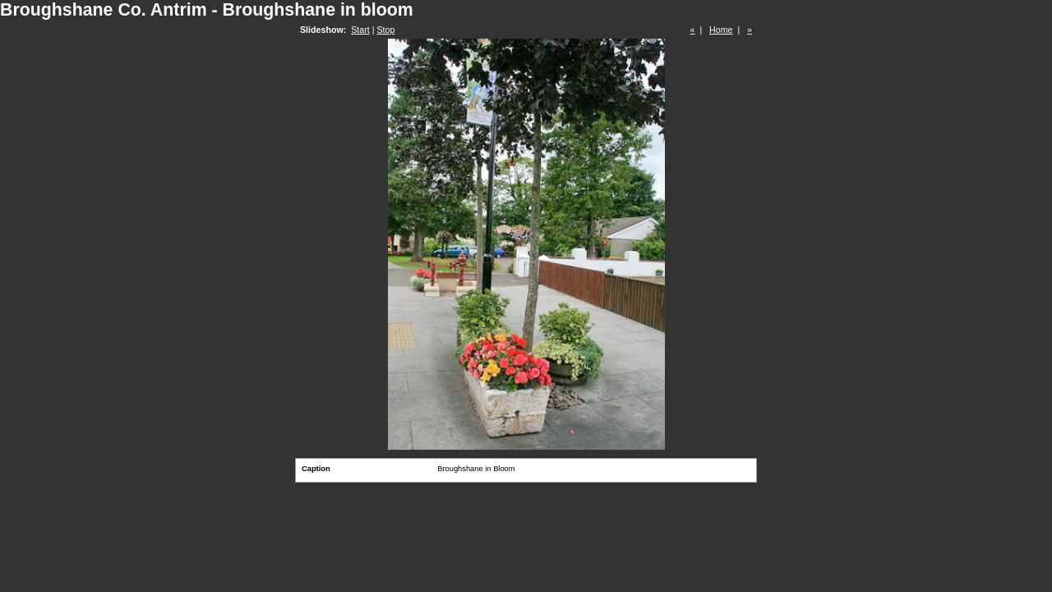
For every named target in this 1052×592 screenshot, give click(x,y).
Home (720, 30)
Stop (385, 30)
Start (360, 30)
